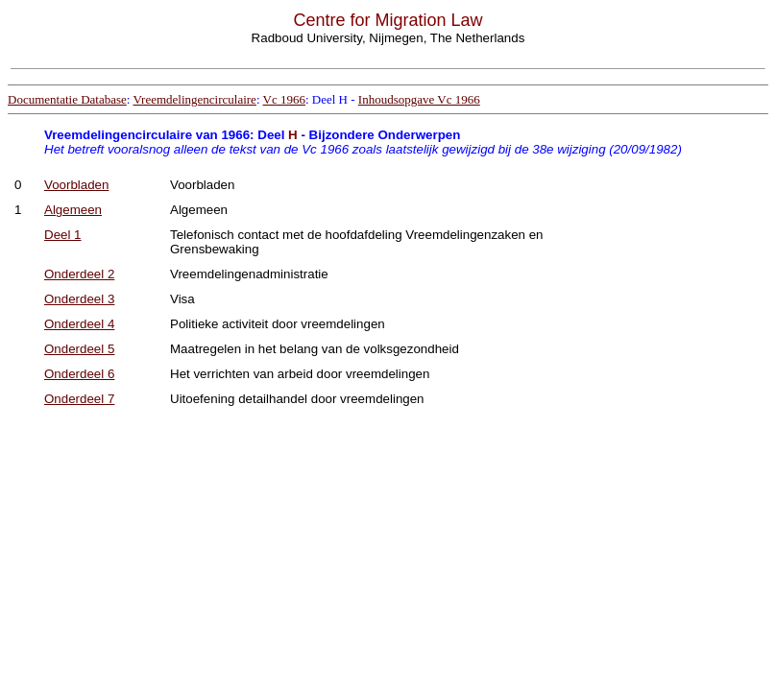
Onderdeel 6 (79, 374)
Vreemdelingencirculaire (194, 99)
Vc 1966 (284, 99)
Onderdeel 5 (79, 349)
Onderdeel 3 (79, 299)
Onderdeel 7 (79, 399)
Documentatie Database (67, 99)
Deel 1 (63, 234)
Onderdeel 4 (79, 324)
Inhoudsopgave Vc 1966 (419, 99)
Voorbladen (76, 185)
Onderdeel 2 (79, 274)
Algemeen (73, 210)
